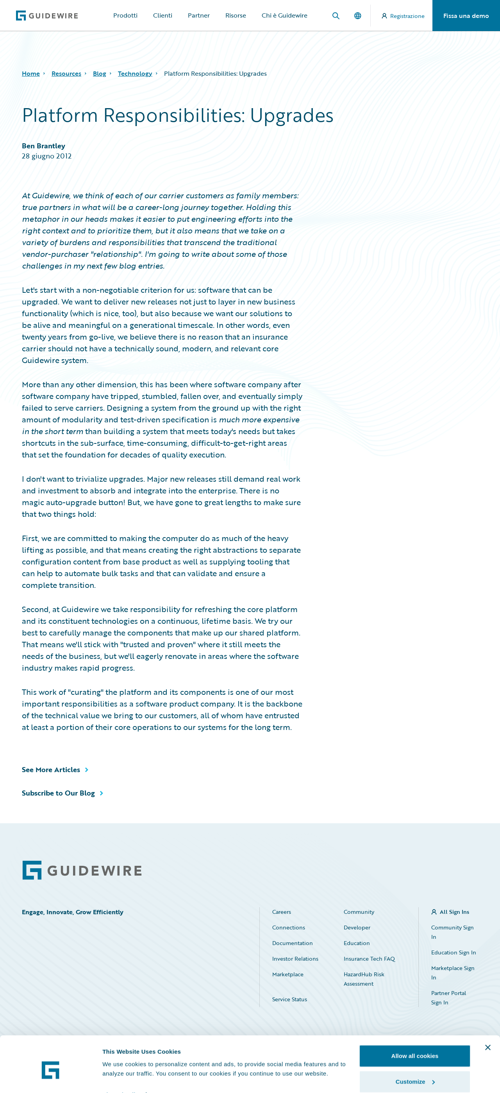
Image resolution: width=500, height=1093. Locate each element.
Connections (288, 927)
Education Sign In (453, 952)
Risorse (235, 15)
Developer (357, 927)
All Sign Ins (454, 912)
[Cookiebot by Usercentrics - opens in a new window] (50, 1078)
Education (357, 943)
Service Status (289, 999)
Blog (99, 73)
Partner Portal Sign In (448, 997)
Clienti (162, 15)
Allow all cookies (415, 1021)
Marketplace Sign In (453, 972)
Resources (66, 73)
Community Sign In (452, 932)
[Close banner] (488, 1012)
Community (359, 912)
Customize (415, 1046)
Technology (135, 73)
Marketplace (288, 974)
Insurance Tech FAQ (369, 958)
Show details (120, 1059)
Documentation (292, 943)
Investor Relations (295, 958)
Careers (281, 912)
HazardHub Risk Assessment (364, 979)
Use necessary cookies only (415, 1072)
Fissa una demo (466, 15)
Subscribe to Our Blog (58, 793)
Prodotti (125, 15)
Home (31, 73)
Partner (199, 15)
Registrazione (403, 16)
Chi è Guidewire (284, 15)
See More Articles (51, 769)
